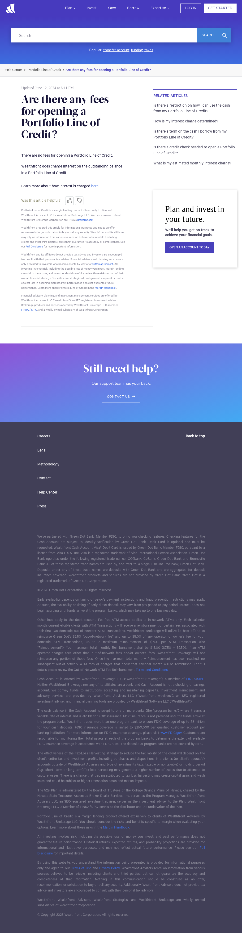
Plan (68, 8)
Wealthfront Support (13, 70)
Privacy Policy (109, 868)
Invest (92, 8)
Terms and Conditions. (152, 670)
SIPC (34, 309)
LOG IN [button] (190, 8)
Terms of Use (81, 868)
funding (137, 50)
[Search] (104, 35)
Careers (43, 436)
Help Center (47, 492)
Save (112, 8)
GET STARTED (220, 8)
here (95, 186)
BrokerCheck (85, 220)
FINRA (25, 309)
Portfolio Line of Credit (44, 70)
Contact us (121, 397)
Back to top (195, 436)
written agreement (102, 264)
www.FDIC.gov (171, 733)
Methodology (48, 464)
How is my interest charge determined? (185, 121)
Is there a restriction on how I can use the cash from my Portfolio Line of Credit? (191, 108)
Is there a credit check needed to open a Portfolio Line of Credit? (194, 150)
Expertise (158, 8)
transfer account (116, 50)
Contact (44, 478)
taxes (148, 50)
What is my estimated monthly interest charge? (192, 163)
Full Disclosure (34, 246)
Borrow (133, 8)
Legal (41, 450)
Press (41, 506)
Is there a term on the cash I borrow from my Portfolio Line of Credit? (190, 134)
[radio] (69, 201)
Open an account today (189, 247)
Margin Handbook (105, 287)
